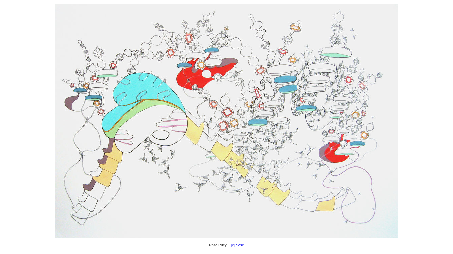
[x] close (236, 245)
